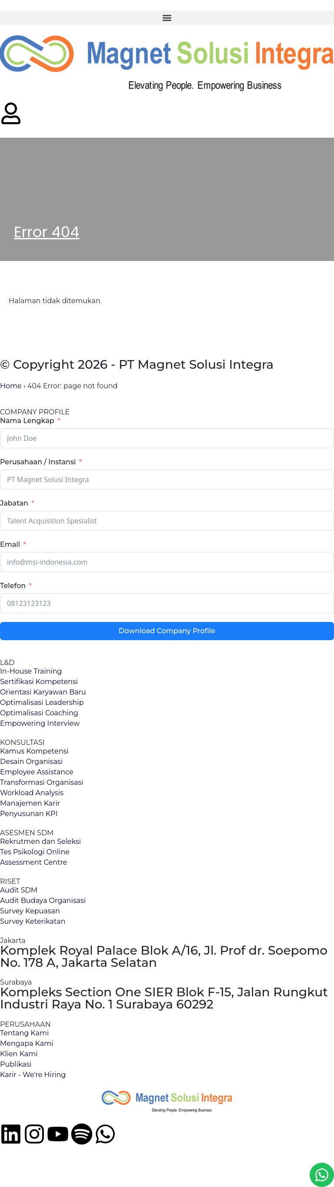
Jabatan (14, 503)
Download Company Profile (167, 631)
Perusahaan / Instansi (38, 462)
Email (10, 544)
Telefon (13, 586)
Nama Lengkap (27, 421)
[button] (167, 17)
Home (11, 386)
